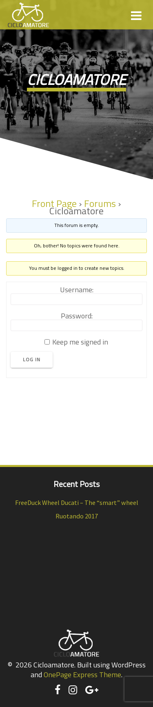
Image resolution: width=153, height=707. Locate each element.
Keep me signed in (80, 342)
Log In (31, 359)
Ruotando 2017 (76, 516)
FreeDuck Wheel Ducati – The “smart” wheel (76, 502)
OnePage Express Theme (82, 674)
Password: (77, 316)
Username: (76, 289)
